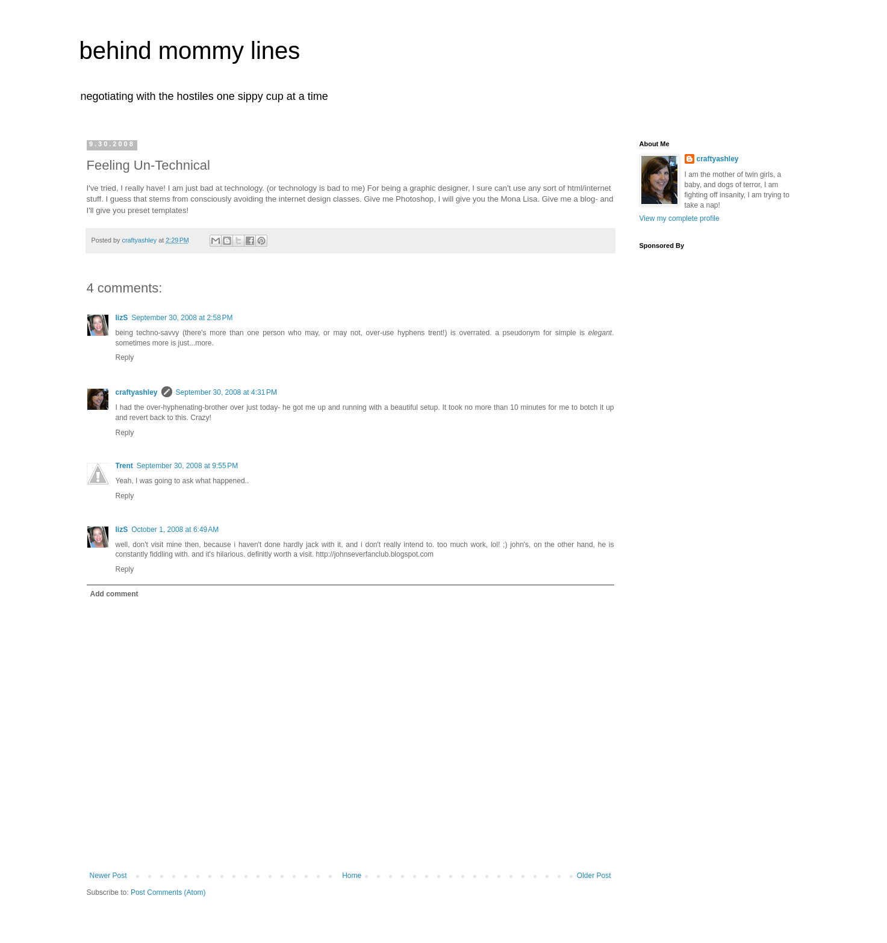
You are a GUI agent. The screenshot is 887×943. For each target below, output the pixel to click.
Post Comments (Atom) (168, 892)
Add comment (114, 594)
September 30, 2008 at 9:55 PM (187, 466)
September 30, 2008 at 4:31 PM (226, 392)
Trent (124, 466)
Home (351, 875)
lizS (122, 318)
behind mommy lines (189, 50)
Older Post (594, 875)
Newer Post (108, 875)
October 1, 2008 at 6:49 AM (175, 529)
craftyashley (137, 392)
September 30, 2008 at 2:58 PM (181, 318)
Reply (125, 357)
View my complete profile (680, 218)
